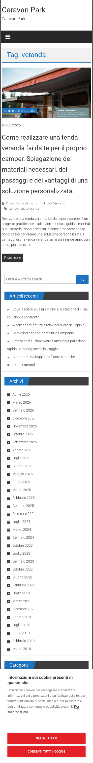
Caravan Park (23, 9)
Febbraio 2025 (23, 498)
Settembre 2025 (24, 442)
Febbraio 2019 (23, 641)
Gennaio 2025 (23, 506)
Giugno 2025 (22, 466)
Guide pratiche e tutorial (19, 111)
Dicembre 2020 (23, 609)
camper (13, 208)
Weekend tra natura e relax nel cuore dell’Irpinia (48, 325)
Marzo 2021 (21, 601)
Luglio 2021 (21, 593)
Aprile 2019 (21, 633)
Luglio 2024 (21, 522)
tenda (23, 208)
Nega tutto (47, 738)
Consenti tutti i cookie (46, 751)
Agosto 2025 (22, 450)
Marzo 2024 (21, 530)
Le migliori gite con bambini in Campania (43, 333)
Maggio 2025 (22, 474)
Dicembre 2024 (23, 514)
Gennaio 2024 (23, 537)
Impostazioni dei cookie (46, 725)
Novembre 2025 (24, 426)
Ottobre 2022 (22, 569)
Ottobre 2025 (22, 434)
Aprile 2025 (21, 482)
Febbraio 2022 (23, 585)
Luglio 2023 (21, 553)
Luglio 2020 (21, 625)
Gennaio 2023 (23, 561)
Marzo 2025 (21, 490)
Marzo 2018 (21, 649)
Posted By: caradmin (19, 203)
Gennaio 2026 (23, 410)
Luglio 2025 (21, 458)
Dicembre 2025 (23, 418)
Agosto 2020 (22, 617)
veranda (33, 208)
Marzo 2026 (21, 402)
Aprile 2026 (21, 394)
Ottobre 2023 (22, 545)
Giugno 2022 (22, 577)
